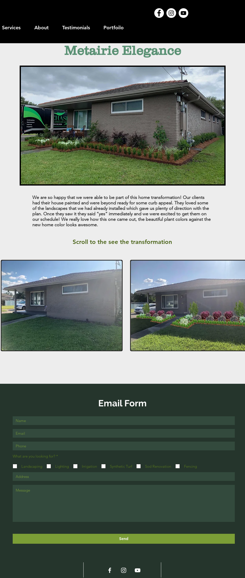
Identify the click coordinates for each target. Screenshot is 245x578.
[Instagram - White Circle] (171, 13)
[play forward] (239, 305)
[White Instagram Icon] (123, 570)
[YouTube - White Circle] (183, 13)
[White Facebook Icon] (109, 570)
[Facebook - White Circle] (159, 13)
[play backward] (7, 305)
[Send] (124, 539)
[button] (62, 305)
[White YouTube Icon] (137, 570)
